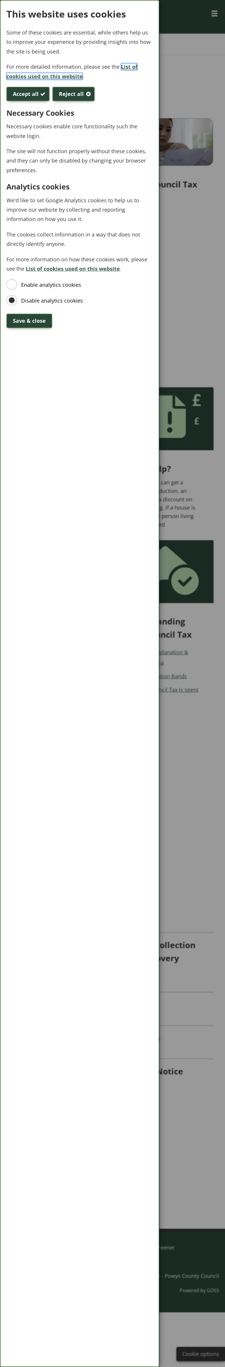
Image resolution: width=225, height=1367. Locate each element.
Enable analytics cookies (51, 284)
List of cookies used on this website (73, 268)
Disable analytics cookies (52, 300)
